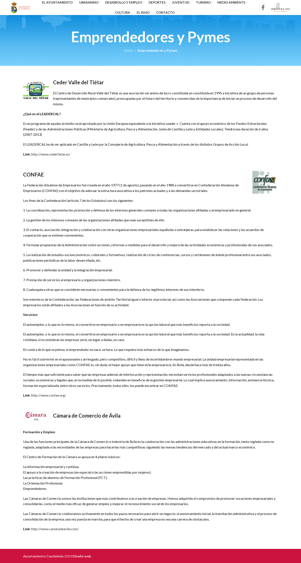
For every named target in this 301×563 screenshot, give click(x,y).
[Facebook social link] (263, 7)
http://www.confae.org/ (48, 395)
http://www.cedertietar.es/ (50, 154)
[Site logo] (21, 7)
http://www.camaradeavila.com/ (55, 529)
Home (128, 50)
